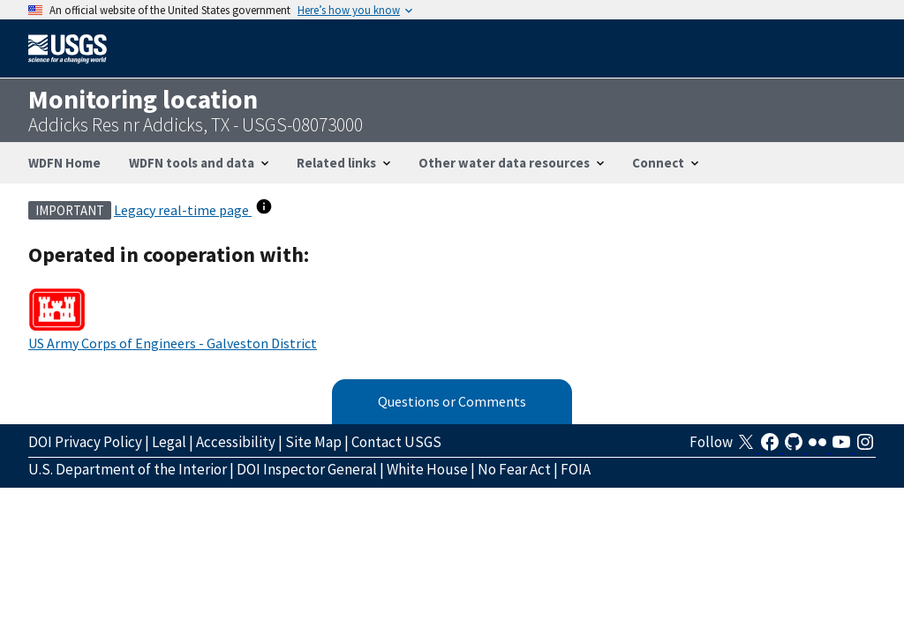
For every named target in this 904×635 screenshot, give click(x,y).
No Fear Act (514, 469)
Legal (169, 442)
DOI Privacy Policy (85, 442)
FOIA (576, 469)
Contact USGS (396, 442)
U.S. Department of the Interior (127, 469)
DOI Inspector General (307, 469)
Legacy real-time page (183, 210)
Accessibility (235, 442)
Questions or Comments (452, 401)
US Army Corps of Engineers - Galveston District (172, 343)
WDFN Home (64, 162)
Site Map (313, 442)
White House (427, 469)
